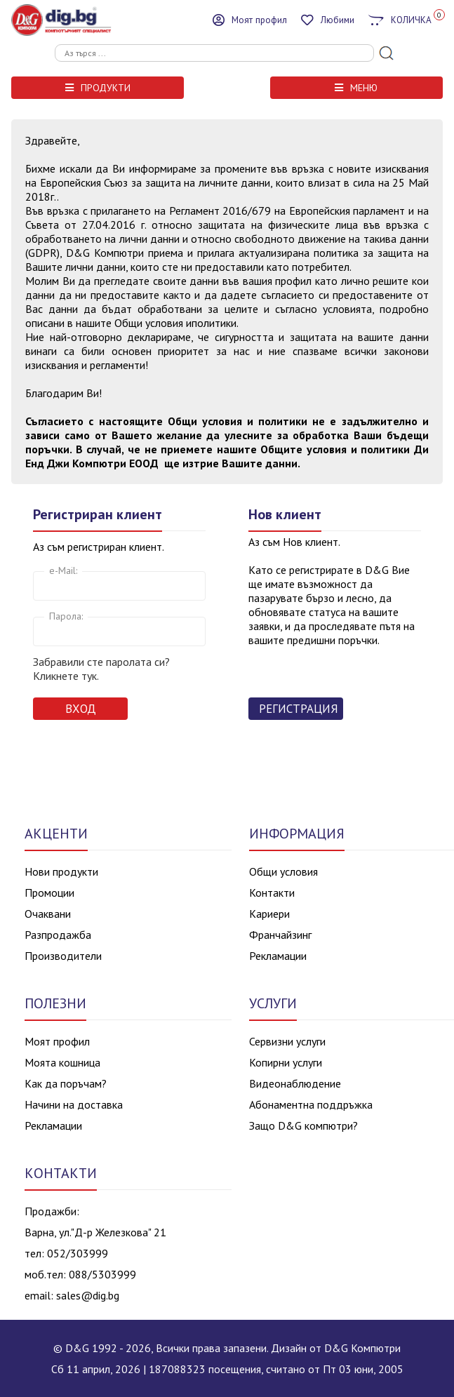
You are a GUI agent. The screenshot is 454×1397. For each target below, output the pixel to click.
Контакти (272, 892)
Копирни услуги (285, 1062)
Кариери (269, 914)
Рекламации (278, 956)
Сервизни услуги (287, 1041)
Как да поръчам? (66, 1083)
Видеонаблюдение (295, 1083)
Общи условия (283, 871)
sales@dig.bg (87, 1295)
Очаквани (48, 914)
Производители (63, 956)
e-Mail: (63, 570)
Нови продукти (61, 871)
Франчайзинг (280, 935)
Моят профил (57, 1041)
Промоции (49, 892)
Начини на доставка (74, 1104)
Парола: (66, 616)
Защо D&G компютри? (303, 1125)
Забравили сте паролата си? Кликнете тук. (101, 669)
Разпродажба (58, 935)
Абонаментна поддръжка (311, 1104)
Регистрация (298, 708)
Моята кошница (62, 1062)
